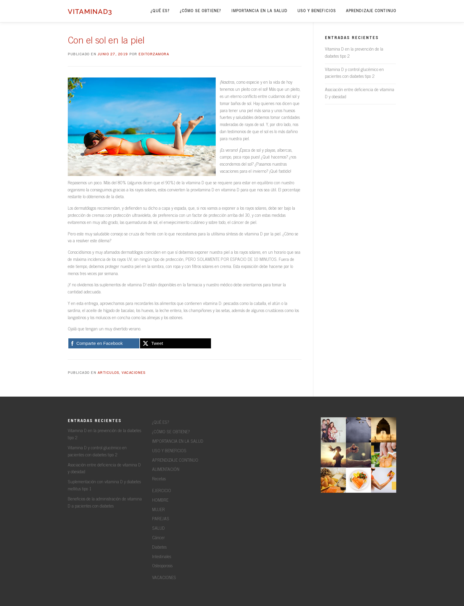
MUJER (158, 510)
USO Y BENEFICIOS (316, 11)
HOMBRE (160, 501)
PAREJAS (160, 519)
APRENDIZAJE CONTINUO (371, 11)
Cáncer (158, 538)
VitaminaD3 (90, 11)
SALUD (158, 529)
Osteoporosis (162, 566)
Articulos (108, 373)
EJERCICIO (161, 491)
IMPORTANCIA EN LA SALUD (259, 11)
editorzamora (153, 54)
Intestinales (161, 557)
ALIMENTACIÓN (165, 470)
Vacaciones (133, 373)
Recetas (159, 479)
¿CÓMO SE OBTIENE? (200, 11)
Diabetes (159, 548)
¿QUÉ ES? (160, 11)
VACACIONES (164, 578)
